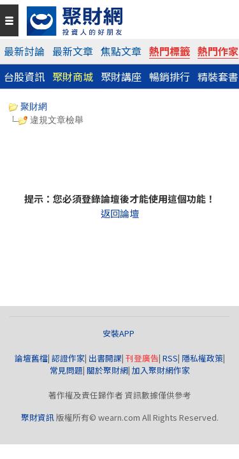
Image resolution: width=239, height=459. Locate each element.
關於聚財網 (107, 370)
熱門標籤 (169, 51)
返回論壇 (120, 213)
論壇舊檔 (31, 358)
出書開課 (105, 358)
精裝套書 (218, 76)
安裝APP (119, 333)
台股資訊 (24, 76)
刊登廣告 (142, 358)
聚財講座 (121, 76)
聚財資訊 (37, 417)
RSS (170, 358)
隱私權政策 (202, 358)
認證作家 (68, 358)
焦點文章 (121, 51)
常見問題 (66, 370)
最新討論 (24, 51)
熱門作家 (218, 51)
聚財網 (28, 106)
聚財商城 (72, 76)
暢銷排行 (169, 76)
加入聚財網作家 (161, 370)
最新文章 (72, 51)
